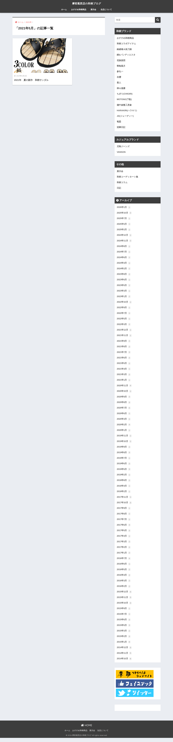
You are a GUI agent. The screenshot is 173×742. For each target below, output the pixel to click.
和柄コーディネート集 (127, 177)
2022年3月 (124, 326)
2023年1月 (124, 298)
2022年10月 (124, 303)
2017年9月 (124, 511)
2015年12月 (124, 595)
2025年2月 (124, 230)
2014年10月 (124, 662)
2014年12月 (124, 651)
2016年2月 (124, 589)
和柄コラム (122, 183)
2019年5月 (124, 471)
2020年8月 (124, 404)
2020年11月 (124, 387)
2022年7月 (124, 314)
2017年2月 (124, 550)
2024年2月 (124, 270)
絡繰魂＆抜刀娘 (124, 49)
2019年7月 (124, 460)
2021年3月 (124, 376)
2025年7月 (124, 219)
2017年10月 (124, 505)
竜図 (119, 122)
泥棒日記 (121, 128)
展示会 (93, 9)
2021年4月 (124, 370)
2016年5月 (124, 573)
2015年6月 (124, 623)
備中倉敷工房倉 (124, 105)
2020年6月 (124, 415)
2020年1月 (124, 432)
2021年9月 (124, 342)
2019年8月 (124, 455)
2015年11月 (124, 601)
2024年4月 (124, 264)
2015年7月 (124, 617)
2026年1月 (124, 208)
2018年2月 (124, 494)
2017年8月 (124, 516)
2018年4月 (124, 488)
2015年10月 (124, 606)
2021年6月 (124, 359)
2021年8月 (124, 348)
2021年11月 (124, 337)
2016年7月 (124, 561)
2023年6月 (124, 281)
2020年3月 (124, 421)
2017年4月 (124, 539)
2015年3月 (124, 634)
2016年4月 (124, 578)
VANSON (121, 153)
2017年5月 (124, 533)
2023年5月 (124, 286)
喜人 (119, 83)
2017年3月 (124, 544)
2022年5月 (124, 320)
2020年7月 (124, 410)
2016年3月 (124, 584)
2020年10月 (124, 393)
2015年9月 (124, 612)
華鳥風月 (121, 66)
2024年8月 (124, 247)
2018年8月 (124, 483)
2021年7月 (124, 354)
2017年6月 (124, 528)
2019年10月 (124, 444)
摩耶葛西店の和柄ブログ (86, 3)
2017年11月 (124, 500)
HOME (86, 729)
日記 (119, 189)
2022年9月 (124, 309)
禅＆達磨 (121, 88)
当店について (106, 9)
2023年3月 (124, 292)
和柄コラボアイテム (126, 44)
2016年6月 (124, 567)
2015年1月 (124, 645)
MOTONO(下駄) (124, 100)
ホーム (64, 9)
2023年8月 (124, 275)
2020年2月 (124, 427)
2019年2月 (124, 477)
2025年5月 (124, 225)
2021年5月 (124, 365)
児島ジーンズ (123, 147)
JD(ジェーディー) (125, 116)
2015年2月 (124, 640)
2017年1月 (124, 556)
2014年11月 (124, 657)
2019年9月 (124, 449)
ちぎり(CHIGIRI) (125, 94)
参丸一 (120, 72)
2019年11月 (124, 438)
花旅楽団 (121, 60)
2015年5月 (124, 629)
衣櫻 (119, 77)
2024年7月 (124, 253)
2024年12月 (124, 236)
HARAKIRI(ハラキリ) (127, 111)
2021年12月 (124, 331)
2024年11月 (124, 241)
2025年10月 (124, 213)
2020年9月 (124, 399)
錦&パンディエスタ (126, 55)
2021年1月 (124, 382)
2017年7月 (124, 522)
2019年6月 (124, 466)
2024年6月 (124, 258)
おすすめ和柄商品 (78, 9)
